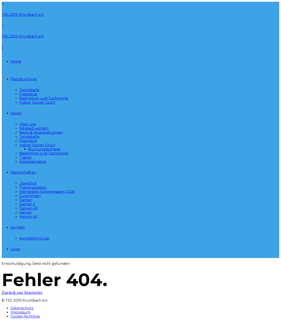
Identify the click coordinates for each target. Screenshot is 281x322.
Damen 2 (27, 204)
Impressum (21, 312)
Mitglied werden (33, 128)
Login (15, 249)
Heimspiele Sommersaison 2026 (47, 192)
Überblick (28, 183)
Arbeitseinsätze (32, 162)
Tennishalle (29, 90)
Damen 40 (28, 208)
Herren (25, 212)
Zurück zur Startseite (22, 292)
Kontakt (18, 227)
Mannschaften (23, 172)
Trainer (25, 157)
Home (16, 61)
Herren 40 (28, 217)
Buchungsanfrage (44, 149)
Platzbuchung (24, 79)
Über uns (27, 124)
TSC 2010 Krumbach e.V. (23, 14)
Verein (16, 113)
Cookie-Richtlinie (25, 316)
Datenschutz (22, 308)
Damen (25, 200)
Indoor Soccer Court (37, 102)
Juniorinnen (30, 196)
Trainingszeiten (32, 187)
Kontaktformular (34, 238)
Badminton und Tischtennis (43, 98)
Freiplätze (28, 94)
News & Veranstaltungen (41, 132)
